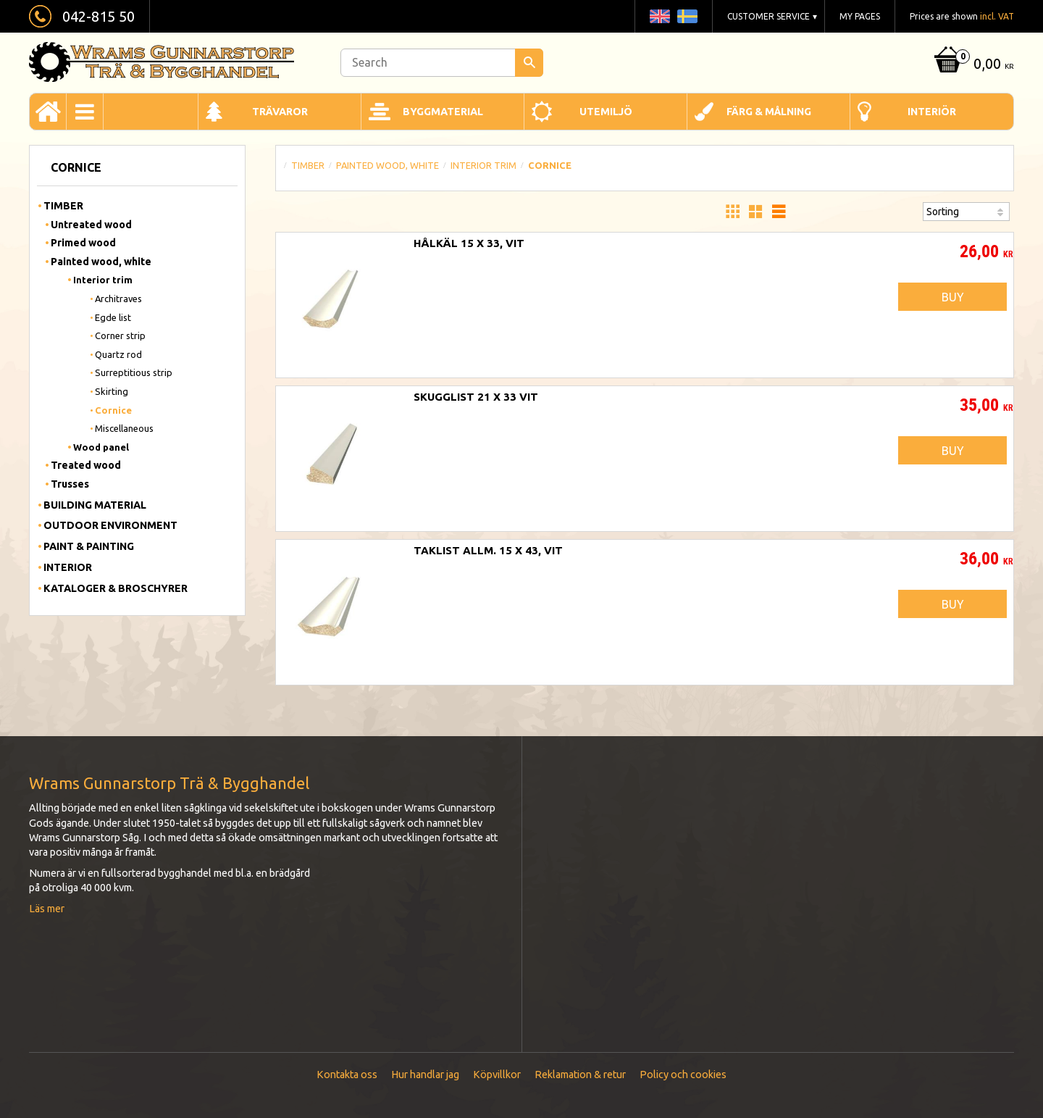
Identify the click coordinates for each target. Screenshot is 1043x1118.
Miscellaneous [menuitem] (124, 428)
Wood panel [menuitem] (101, 447)
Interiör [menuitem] (932, 111)
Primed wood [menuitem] (83, 243)
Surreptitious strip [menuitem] (133, 372)
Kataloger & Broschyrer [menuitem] (115, 588)
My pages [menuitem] (859, 16)
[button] (732, 211)
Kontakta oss (347, 1074)
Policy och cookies (683, 1074)
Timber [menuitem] (63, 206)
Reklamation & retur (580, 1074)
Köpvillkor (497, 1074)
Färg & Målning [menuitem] (768, 111)
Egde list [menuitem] (113, 317)
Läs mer (46, 908)
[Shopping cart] (972, 65)
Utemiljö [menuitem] (605, 111)
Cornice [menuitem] (113, 410)
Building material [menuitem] (94, 505)
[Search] (529, 63)
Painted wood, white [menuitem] (101, 261)
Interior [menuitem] (67, 567)
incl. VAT (997, 16)
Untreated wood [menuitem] (91, 224)
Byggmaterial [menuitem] (443, 111)
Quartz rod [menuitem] (118, 354)
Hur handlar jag (425, 1074)
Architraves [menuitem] (118, 298)
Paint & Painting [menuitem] (88, 546)
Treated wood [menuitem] (86, 465)
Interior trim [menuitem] (103, 280)
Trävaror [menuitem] (280, 111)
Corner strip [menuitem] (120, 335)
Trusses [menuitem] (70, 484)
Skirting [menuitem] (111, 391)
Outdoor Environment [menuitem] (110, 525)
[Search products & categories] (441, 63)
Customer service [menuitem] (768, 16)
